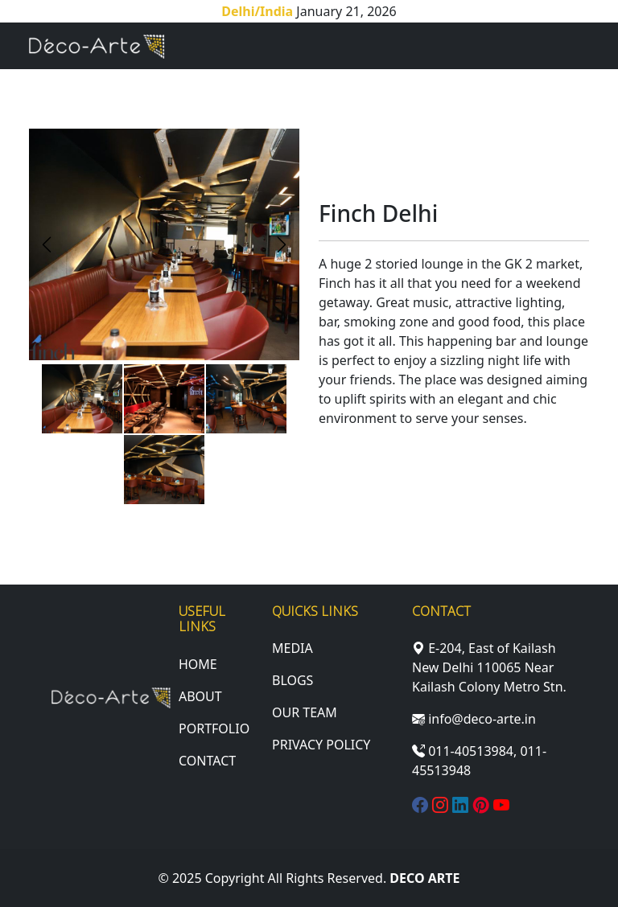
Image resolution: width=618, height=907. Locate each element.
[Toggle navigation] (567, 46)
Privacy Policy (321, 744)
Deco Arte (424, 878)
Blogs (292, 680)
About (200, 696)
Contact (207, 761)
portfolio (214, 728)
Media (292, 648)
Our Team (304, 712)
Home (198, 664)
